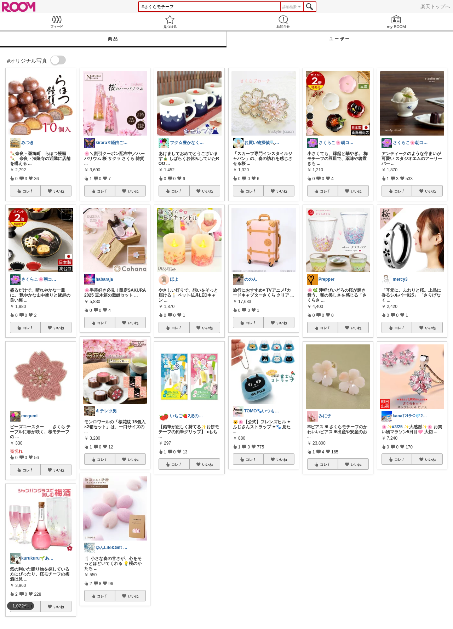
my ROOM (396, 21)
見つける (169, 21)
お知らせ (283, 21)
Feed (56, 21)
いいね (58, 191)
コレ (28, 191)
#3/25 (397, 426)
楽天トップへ (435, 6)
